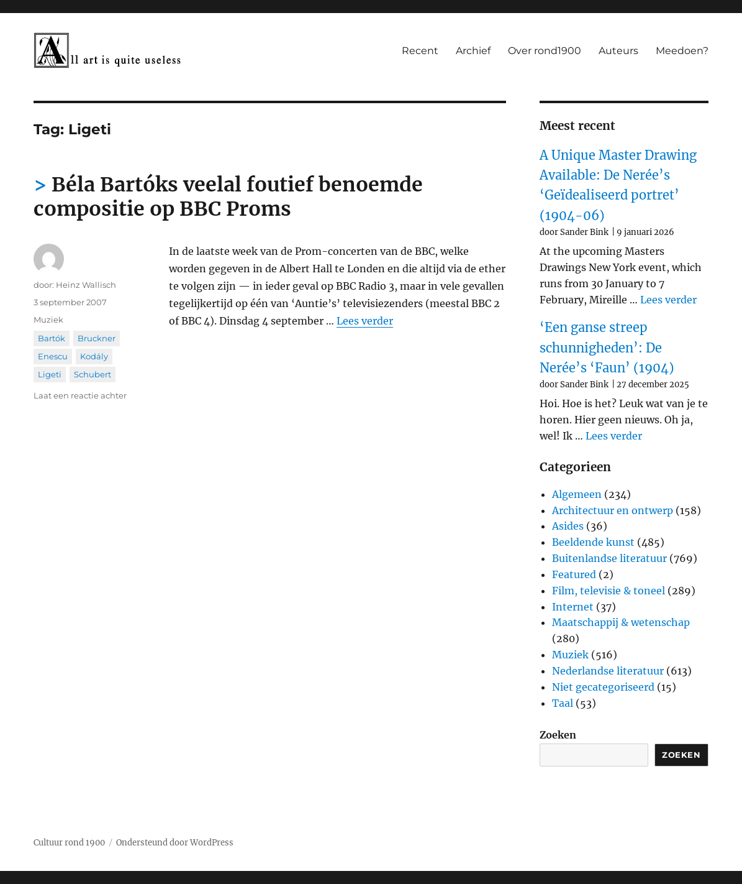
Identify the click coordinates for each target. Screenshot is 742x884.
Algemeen (577, 494)
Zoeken (558, 735)
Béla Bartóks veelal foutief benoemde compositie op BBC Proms (228, 196)
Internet (573, 607)
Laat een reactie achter (80, 395)
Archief (473, 51)
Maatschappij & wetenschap (621, 622)
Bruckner (96, 338)
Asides (568, 526)
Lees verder (365, 321)
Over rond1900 (544, 51)
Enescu (53, 356)
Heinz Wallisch (86, 285)
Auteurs (618, 51)
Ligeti (49, 374)
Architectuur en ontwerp (612, 510)
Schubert (92, 374)
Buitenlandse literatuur (609, 558)
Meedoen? (682, 51)
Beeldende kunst (593, 542)
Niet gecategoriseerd (603, 687)
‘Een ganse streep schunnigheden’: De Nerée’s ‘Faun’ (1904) (607, 347)
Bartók (51, 338)
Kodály (94, 356)
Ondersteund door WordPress (174, 842)
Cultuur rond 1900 (69, 842)
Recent (420, 51)
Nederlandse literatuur (608, 671)
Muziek (48, 320)
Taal (562, 703)
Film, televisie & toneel (608, 590)
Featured (574, 574)
